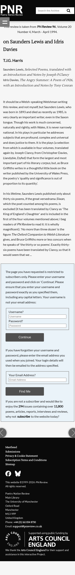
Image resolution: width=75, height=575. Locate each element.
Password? (16, 321)
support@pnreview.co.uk (27, 526)
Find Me (24, 391)
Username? (16, 312)
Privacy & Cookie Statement (21, 456)
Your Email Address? (22, 375)
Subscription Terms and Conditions (26, 460)
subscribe (23, 416)
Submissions (12, 451)
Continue (25, 337)
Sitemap (10, 464)
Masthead (11, 447)
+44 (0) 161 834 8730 (24, 522)
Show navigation (5, 22)
